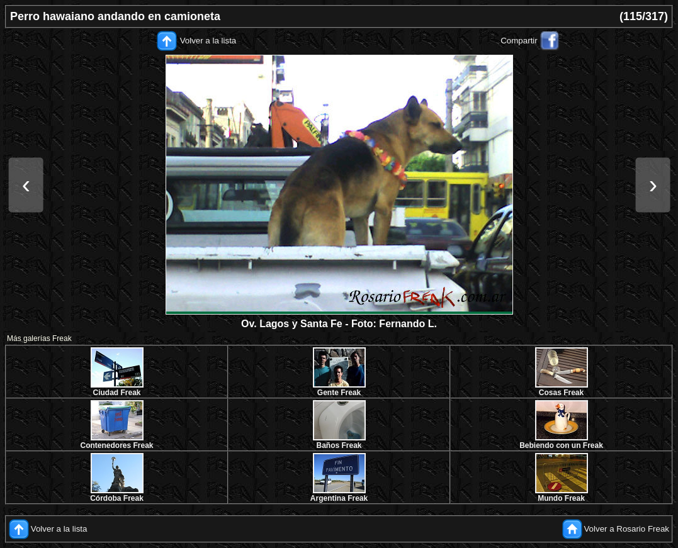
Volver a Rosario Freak (626, 529)
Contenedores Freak (116, 445)
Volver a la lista (208, 40)
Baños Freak (338, 445)
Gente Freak (339, 392)
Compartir (519, 40)
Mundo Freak (561, 498)
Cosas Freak (561, 392)
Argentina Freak (339, 498)
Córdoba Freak (117, 498)
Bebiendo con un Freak (561, 445)
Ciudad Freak (116, 392)
